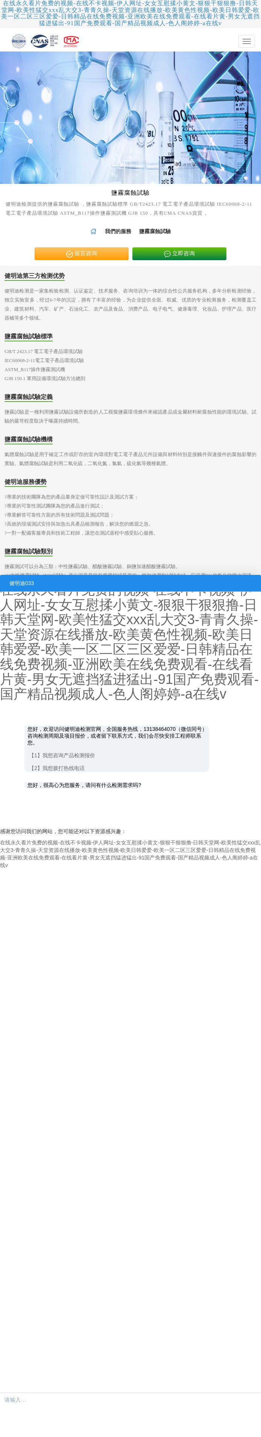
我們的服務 (118, 231)
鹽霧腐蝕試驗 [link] (155, 231)
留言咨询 (81, 254)
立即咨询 (179, 254)
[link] (93, 231)
